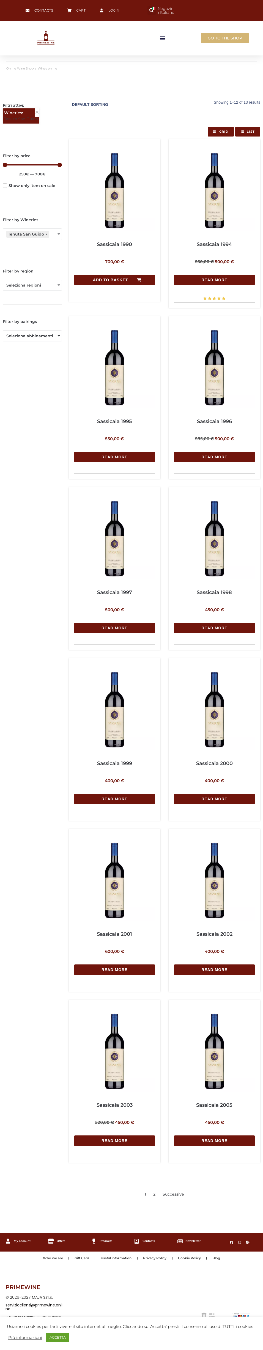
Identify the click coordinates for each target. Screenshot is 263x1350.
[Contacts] (137, 1240)
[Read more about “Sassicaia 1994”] (214, 280)
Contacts (149, 1239)
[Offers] (50, 1239)
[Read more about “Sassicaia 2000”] (214, 798)
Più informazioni (25, 1337)
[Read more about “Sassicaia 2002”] (214, 968)
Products (105, 1239)
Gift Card (82, 1256)
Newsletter (193, 1239)
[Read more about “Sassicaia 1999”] (114, 798)
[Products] (93, 1239)
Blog (216, 1256)
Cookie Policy (189, 1256)
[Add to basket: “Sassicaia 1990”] (114, 280)
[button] (151, 10)
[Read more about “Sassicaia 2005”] (214, 1139)
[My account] (8, 1239)
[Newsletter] (180, 1240)
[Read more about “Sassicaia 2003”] (114, 1139)
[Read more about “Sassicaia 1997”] (114, 627)
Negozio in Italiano (163, 10)
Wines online (47, 68)
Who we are (53, 1256)
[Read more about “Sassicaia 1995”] (114, 456)
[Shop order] (106, 105)
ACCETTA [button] (58, 1337)
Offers (60, 1239)
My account (21, 1239)
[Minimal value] (32, 165)
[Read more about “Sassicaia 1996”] (214, 456)
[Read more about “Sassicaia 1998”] (214, 627)
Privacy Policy (154, 1256)
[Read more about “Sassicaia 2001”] (114, 968)
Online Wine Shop (20, 68)
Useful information (116, 1256)
